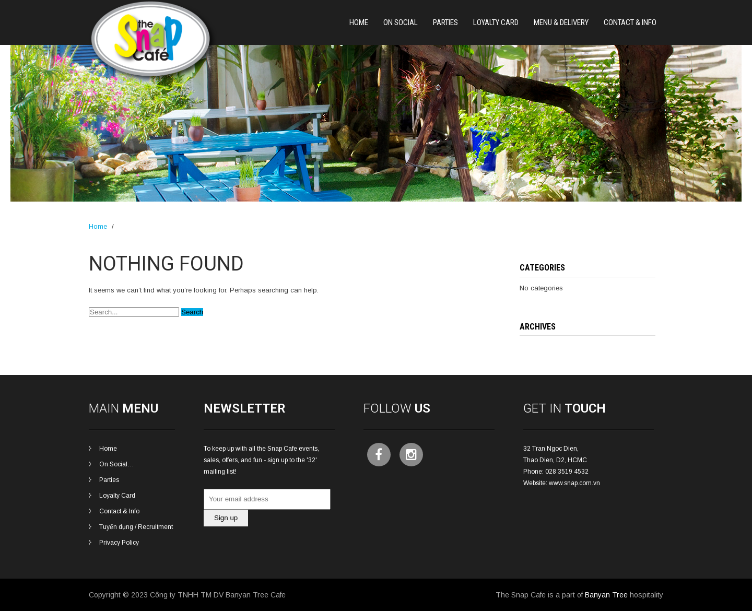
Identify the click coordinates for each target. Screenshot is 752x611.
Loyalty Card (496, 22)
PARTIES (445, 22)
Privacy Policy (119, 542)
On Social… (116, 464)
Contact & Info (630, 22)
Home (358, 22)
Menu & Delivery (561, 22)
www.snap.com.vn (574, 483)
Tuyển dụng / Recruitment (136, 527)
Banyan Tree (606, 595)
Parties (109, 480)
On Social (400, 22)
